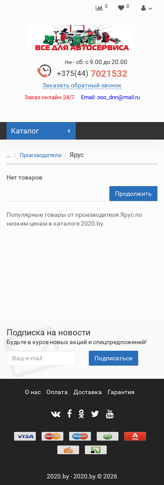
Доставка (87, 391)
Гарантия (121, 391)
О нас (33, 391)
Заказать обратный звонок (82, 85)
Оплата (57, 391)
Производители (35, 155)
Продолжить (133, 193)
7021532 (92, 73)
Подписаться (113, 358)
